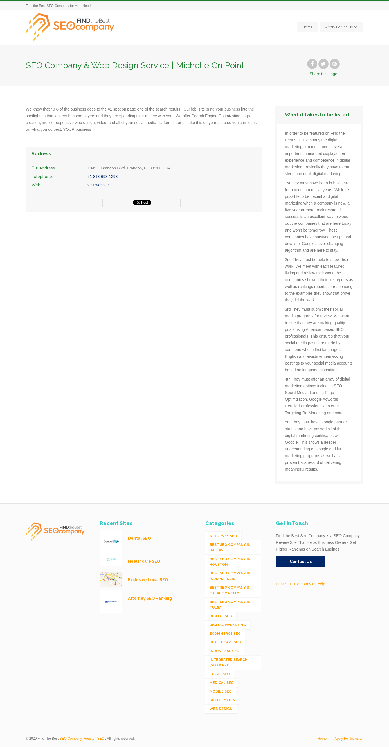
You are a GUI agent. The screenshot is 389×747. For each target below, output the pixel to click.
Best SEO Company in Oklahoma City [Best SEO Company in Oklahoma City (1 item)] (230, 590)
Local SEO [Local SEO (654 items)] (220, 674)
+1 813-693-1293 (102, 176)
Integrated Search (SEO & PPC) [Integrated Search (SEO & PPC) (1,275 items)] (229, 662)
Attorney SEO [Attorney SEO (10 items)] (223, 536)
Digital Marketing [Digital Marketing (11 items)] (228, 625)
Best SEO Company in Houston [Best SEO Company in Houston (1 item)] (230, 562)
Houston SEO (94, 739)
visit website (98, 185)
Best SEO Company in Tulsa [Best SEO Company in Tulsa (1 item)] (230, 604)
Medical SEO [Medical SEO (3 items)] (222, 683)
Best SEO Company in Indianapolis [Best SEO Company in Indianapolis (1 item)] (230, 576)
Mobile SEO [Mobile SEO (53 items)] (221, 691)
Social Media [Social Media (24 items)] (222, 700)
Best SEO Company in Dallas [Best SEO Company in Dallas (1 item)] (230, 547)
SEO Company (71, 739)
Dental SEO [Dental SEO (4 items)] (221, 616)
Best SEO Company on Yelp (300, 584)
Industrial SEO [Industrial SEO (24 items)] (224, 651)
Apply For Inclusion (341, 27)
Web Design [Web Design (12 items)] (221, 709)
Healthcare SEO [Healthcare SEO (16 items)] (225, 642)
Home (307, 27)
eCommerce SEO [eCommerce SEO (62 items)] (225, 634)
